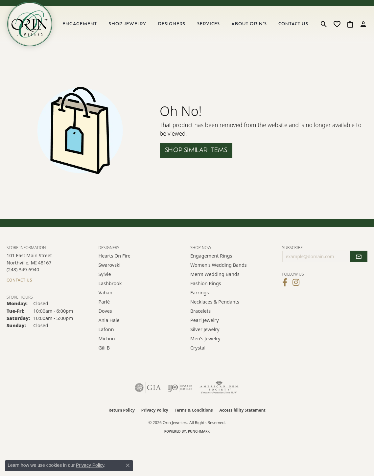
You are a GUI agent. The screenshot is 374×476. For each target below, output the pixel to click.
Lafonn (106, 333)
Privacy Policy (154, 414)
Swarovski (110, 268)
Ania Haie (109, 324)
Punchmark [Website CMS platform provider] (199, 435)
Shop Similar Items (196, 154)
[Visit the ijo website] (180, 391)
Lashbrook (110, 287)
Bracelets (200, 314)
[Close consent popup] (128, 465)
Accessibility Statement (242, 414)
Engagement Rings (211, 259)
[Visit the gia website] (148, 391)
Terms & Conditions (194, 414)
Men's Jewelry (205, 342)
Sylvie (105, 278)
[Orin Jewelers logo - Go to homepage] (32, 26)
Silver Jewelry (205, 333)
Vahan (105, 296)
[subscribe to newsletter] (358, 260)
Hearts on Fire (114, 259)
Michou (107, 342)
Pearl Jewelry (204, 324)
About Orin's (250, 26)
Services (210, 26)
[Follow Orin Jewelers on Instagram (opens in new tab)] (295, 286)
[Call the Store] (23, 273)
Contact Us (294, 26)
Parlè (104, 305)
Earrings (199, 296)
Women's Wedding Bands (218, 268)
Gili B (104, 351)
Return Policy (121, 414)
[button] (324, 26)
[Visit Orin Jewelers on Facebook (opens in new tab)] (284, 286)
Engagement (83, 26)
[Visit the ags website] (219, 391)
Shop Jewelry (130, 26)
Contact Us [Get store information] (19, 283)
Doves (105, 314)
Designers (174, 26)
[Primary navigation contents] (187, 26)
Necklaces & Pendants (214, 305)
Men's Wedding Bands (215, 278)
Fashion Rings (205, 287)
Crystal (197, 351)
